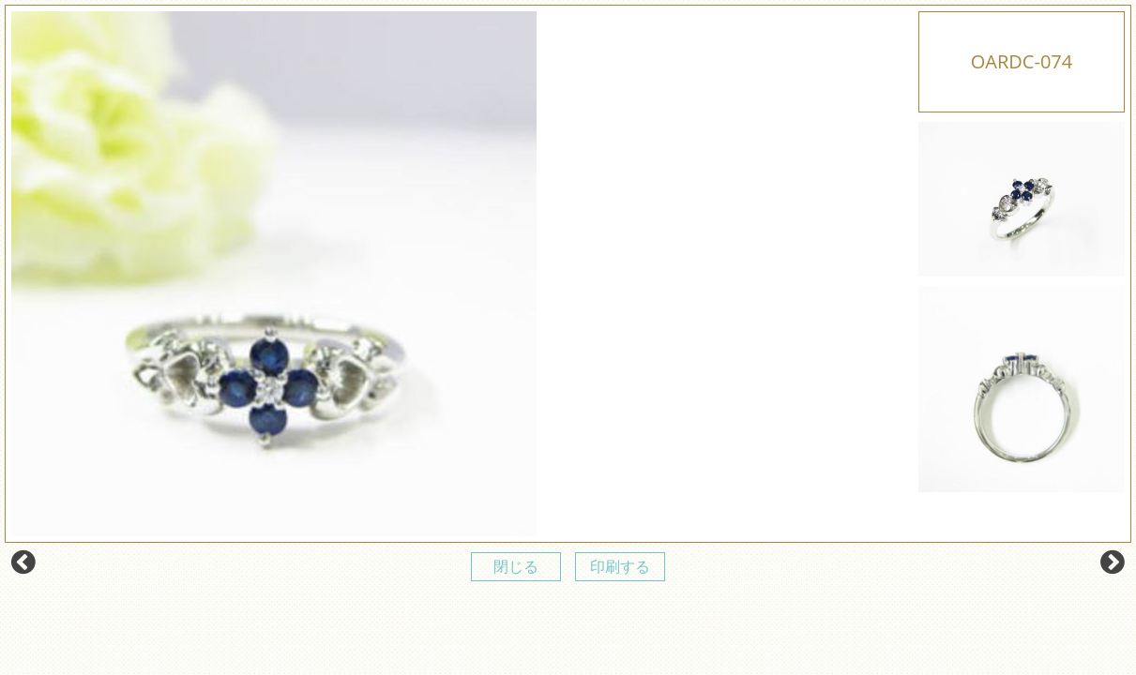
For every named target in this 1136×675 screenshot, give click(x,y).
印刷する (620, 566)
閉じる (515, 566)
